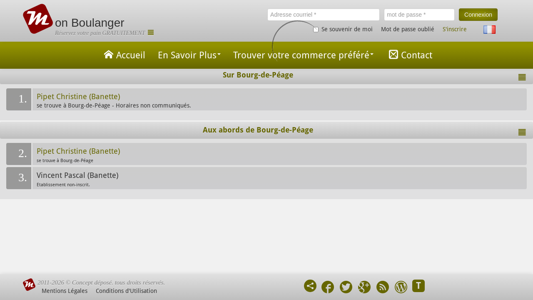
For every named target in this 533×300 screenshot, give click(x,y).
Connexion (478, 14)
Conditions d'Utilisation (126, 291)
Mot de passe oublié (407, 29)
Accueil (123, 54)
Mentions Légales (64, 291)
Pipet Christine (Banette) (78, 96)
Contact (409, 54)
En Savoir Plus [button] (189, 55)
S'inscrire (455, 29)
